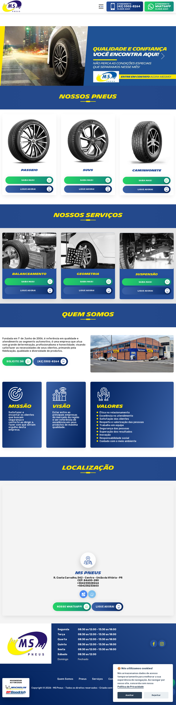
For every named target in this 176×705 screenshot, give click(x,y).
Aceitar (130, 695)
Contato (113, 678)
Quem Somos (65, 678)
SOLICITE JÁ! (19, 361)
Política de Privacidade (130, 686)
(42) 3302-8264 (51, 361)
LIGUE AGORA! (36, 332)
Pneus (83, 678)
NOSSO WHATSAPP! (73, 607)
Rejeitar (156, 695)
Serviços (97, 678)
